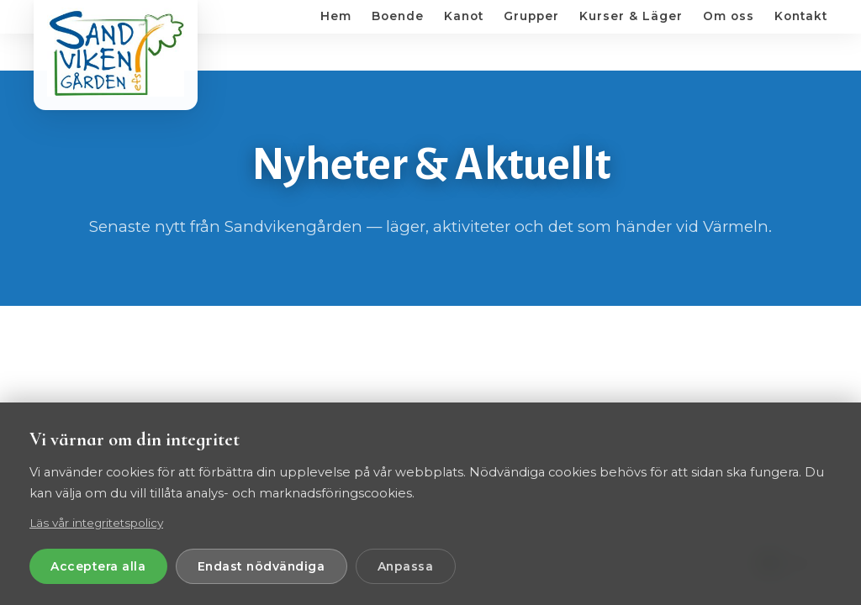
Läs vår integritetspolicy (96, 521)
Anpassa (422, 565)
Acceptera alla (101, 565)
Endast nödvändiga (270, 565)
